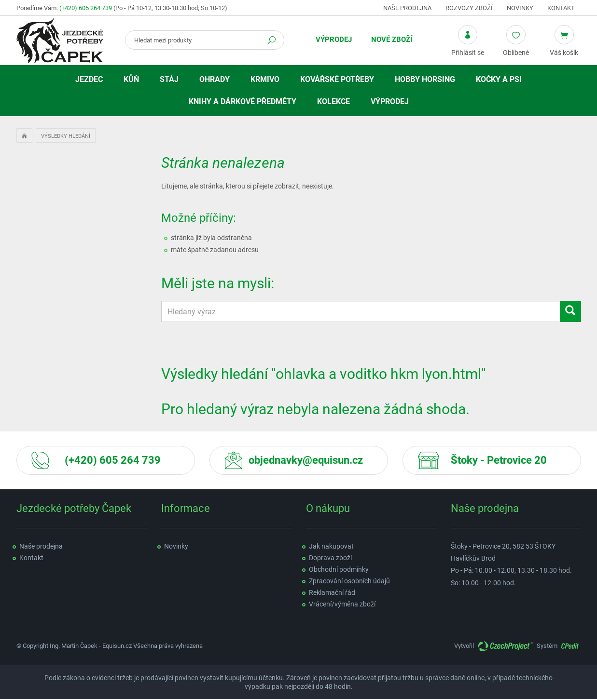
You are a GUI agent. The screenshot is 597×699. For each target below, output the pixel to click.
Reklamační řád (332, 592)
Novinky (520, 8)
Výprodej (334, 39)
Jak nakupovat (331, 546)
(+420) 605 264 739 (85, 8)
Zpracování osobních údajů (349, 581)
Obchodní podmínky (339, 569)
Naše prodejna (407, 8)
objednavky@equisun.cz (306, 460)
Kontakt (561, 8)
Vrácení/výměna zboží (342, 604)
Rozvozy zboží (469, 8)
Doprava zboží (330, 558)
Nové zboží (391, 39)
